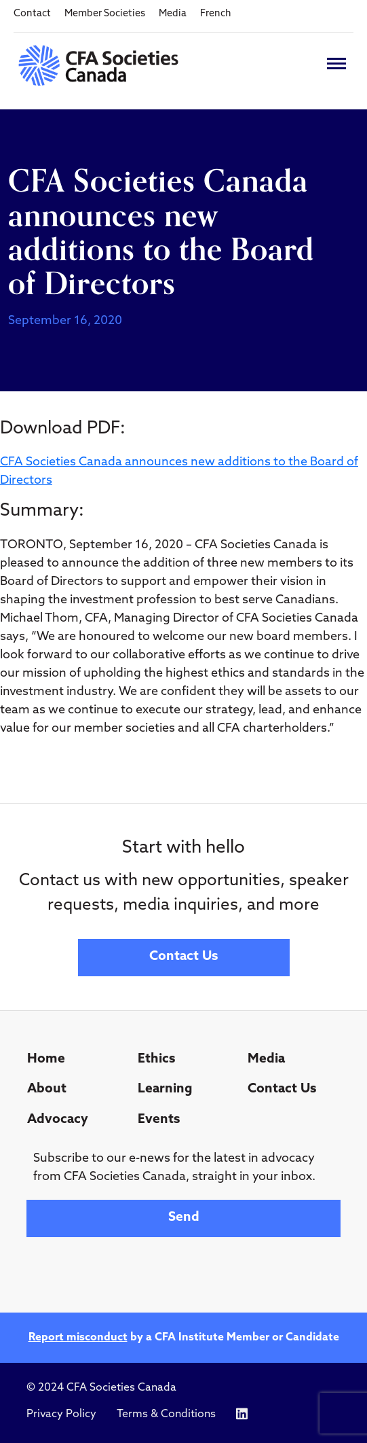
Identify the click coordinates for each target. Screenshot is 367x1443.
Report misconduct (78, 1337)
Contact (32, 14)
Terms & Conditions (166, 1414)
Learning (165, 1089)
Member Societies (104, 14)
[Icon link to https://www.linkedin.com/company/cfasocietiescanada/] (242, 1414)
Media (173, 14)
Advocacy (57, 1120)
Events (159, 1120)
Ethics (156, 1059)
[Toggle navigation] (336, 63)
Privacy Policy (61, 1414)
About (46, 1089)
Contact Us (183, 956)
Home (46, 1059)
